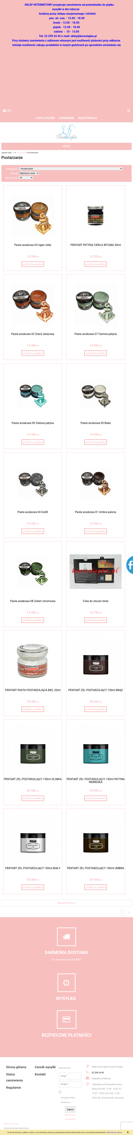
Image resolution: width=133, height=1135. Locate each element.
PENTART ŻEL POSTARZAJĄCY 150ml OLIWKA (33, 779)
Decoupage (21, 153)
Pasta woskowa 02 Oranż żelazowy (32, 334)
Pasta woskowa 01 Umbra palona (95, 512)
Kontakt (40, 1074)
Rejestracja (87, 118)
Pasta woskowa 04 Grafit (32, 512)
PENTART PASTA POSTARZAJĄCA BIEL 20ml (32, 690)
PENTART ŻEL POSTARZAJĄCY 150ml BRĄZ (95, 690)
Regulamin (13, 1087)
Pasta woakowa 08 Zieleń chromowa (32, 601)
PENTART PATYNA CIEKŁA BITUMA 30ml (95, 245)
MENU (66, 146)
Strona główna (16, 1067)
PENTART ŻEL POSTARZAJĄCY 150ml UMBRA (95, 868)
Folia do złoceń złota (95, 601)
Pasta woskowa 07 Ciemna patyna (95, 334)
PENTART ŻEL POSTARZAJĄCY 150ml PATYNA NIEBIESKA (96, 781)
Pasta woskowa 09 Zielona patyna (33, 423)
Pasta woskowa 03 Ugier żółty (32, 245)
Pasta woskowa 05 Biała (96, 423)
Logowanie (66, 118)
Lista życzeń (45, 118)
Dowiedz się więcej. (114, 1132)
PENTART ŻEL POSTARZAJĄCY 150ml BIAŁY (32, 868)
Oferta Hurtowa (11, 1124)
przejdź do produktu (33, 264)
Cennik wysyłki (45, 1067)
